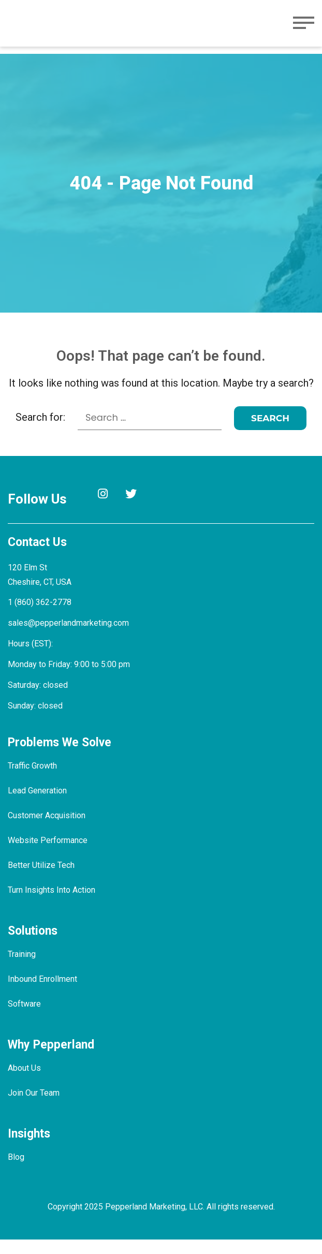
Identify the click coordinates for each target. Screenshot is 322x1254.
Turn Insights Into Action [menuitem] (52, 904)
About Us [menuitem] (25, 1082)
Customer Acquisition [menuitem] (46, 829)
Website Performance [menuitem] (47, 854)
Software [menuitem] (24, 1018)
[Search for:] (150, 432)
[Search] (271, 433)
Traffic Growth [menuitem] (34, 780)
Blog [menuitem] (16, 1171)
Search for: (40, 431)
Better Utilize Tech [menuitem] (41, 879)
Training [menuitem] (22, 968)
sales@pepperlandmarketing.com (69, 637)
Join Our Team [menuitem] (35, 1107)
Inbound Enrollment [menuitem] (44, 993)
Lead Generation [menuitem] (38, 805)
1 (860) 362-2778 (39, 616)
